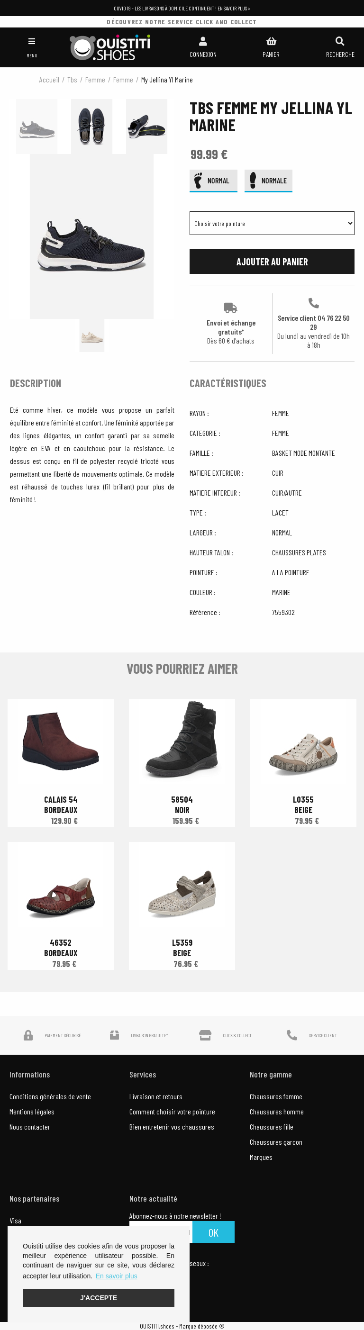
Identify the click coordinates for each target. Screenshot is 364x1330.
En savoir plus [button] (116, 1276)
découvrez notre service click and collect (182, 22)
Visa (15, 1220)
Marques (261, 1156)
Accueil (49, 79)
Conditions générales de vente (50, 1096)
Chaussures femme (276, 1096)
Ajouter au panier (272, 261)
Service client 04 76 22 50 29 (313, 323)
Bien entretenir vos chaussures (171, 1126)
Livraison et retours (155, 1096)
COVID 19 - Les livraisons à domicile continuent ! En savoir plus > (182, 8)
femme (95, 79)
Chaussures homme (277, 1111)
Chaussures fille (271, 1126)
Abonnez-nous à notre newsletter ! (175, 1216)
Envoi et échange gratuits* (231, 324)
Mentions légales (32, 1111)
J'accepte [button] (98, 1298)
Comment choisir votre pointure (172, 1111)
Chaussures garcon (276, 1141)
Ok (213, 1232)
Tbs (72, 79)
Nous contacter (29, 1126)
